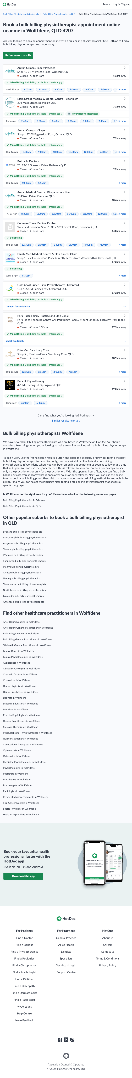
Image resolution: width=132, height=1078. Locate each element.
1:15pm (42, 183)
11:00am (71, 214)
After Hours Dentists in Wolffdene (21, 622)
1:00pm (42, 245)
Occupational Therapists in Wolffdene (23, 744)
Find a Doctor (24, 938)
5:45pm (40, 403)
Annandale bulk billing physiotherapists (23, 602)
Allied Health (66, 945)
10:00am (57, 152)
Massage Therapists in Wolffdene (20, 727)
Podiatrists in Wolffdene (15, 774)
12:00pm (102, 214)
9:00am (28, 89)
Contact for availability (66, 307)
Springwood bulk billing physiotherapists (24, 561)
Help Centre (24, 1013)
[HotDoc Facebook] (60, 1039)
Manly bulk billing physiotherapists (21, 567)
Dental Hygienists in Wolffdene (19, 686)
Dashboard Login (66, 965)
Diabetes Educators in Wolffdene (20, 704)
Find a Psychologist (24, 972)
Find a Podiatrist (24, 958)
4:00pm (88, 245)
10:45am (26, 183)
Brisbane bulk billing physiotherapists (22, 532)
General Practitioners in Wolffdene (21, 721)
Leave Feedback (24, 1020)
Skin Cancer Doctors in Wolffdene (21, 803)
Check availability (66, 341)
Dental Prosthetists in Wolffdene (20, 692)
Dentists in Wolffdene (14, 698)
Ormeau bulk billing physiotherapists (22, 573)
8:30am (27, 152)
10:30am (73, 152)
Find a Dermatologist (24, 993)
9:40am (89, 89)
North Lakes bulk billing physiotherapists (24, 590)
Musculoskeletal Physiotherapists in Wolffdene (27, 733)
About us (107, 938)
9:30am (74, 89)
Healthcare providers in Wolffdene (21, 815)
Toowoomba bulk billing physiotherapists (24, 584)
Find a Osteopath (24, 986)
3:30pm (73, 245)
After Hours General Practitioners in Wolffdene (28, 628)
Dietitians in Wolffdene (15, 709)
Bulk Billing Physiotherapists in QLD (59, 14)
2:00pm (104, 152)
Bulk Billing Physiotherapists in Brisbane (24, 500)
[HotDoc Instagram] (72, 1039)
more (122, 89)
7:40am (25, 121)
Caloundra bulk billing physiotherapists (23, 596)
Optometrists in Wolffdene (17, 750)
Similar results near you (66, 420)
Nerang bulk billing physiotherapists (22, 578)
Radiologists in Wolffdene (16, 791)
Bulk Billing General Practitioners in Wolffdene (27, 639)
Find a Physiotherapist (24, 951)
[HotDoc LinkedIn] (66, 1039)
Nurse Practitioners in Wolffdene (20, 739)
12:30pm (88, 152)
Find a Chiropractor (24, 965)
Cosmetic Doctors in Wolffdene (20, 674)
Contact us (107, 951)
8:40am (56, 121)
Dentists (66, 951)
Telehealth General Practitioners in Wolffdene (27, 645)
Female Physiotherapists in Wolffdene (23, 657)
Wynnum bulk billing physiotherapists (23, 555)
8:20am (41, 121)
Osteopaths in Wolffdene (16, 756)
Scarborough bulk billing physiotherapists (24, 538)
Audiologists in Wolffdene (16, 663)
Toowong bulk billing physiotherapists (22, 549)
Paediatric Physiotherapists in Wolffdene (24, 762)
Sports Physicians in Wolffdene (19, 809)
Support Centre (66, 972)
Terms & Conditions (107, 958)
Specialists (66, 958)
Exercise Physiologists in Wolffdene (21, 715)
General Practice (66, 938)
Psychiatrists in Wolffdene (16, 779)
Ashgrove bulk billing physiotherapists (23, 543)
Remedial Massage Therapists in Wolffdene (25, 797)
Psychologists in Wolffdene (17, 785)
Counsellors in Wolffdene (16, 680)
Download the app (23, 876)
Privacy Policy (107, 965)
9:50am (105, 89)
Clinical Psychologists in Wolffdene (21, 669)
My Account (24, 1006)
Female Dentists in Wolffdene (18, 651)
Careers (107, 945)
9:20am (58, 89)
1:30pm (57, 245)
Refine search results (18, 55)
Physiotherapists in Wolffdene (19, 768)
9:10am (43, 89)
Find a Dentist (24, 945)
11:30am (87, 214)
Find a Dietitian (24, 979)
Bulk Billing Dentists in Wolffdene (20, 634)
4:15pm (73, 372)
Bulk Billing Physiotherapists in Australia (21, 14)
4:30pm (104, 245)
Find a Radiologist (24, 999)
